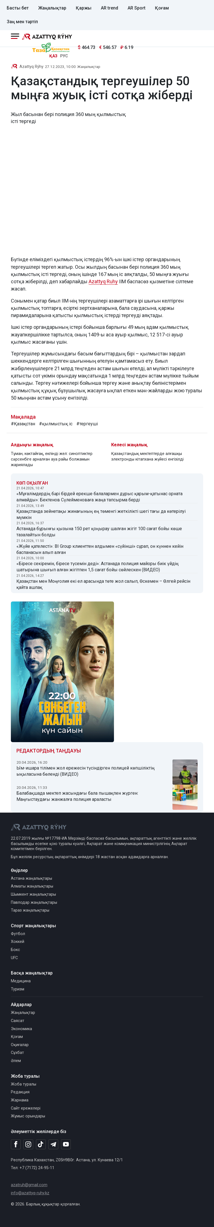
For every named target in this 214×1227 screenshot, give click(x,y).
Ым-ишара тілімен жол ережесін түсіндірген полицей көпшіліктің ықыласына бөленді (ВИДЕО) (85, 771)
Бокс (15, 949)
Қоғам (162, 8)
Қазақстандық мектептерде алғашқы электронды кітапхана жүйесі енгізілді (147, 456)
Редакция (20, 1092)
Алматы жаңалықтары (32, 886)
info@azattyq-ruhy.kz (30, 1193)
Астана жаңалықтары (31, 878)
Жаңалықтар (52, 8)
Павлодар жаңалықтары (34, 902)
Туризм (17, 989)
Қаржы (83, 8)
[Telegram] (53, 1144)
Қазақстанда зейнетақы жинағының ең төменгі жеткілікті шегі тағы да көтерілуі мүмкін (101, 514)
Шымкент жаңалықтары (33, 894)
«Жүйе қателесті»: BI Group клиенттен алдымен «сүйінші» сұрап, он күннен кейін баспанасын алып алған (99, 549)
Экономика (21, 1029)
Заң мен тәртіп (22, 21)
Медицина (21, 981)
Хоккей (17, 941)
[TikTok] (41, 1144)
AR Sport (136, 8)
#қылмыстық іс (55, 423)
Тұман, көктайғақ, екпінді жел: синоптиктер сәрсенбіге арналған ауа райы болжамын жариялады (52, 459)
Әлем (16, 1060)
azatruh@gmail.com (29, 1185)
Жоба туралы (23, 1084)
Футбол (18, 933)
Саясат (17, 1020)
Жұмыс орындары (28, 1116)
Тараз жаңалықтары (30, 910)
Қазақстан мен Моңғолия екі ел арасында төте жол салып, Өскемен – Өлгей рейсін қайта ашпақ (103, 584)
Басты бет (18, 8)
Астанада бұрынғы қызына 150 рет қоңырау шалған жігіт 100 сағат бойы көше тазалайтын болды (99, 531)
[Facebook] (15, 1144)
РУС (64, 56)
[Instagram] (28, 1144)
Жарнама (19, 1100)
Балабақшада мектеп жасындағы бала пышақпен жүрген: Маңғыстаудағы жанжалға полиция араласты (77, 796)
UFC (14, 957)
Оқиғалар (20, 1044)
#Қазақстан (23, 423)
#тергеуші (87, 423)
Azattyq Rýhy (31, 66)
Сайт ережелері (25, 1108)
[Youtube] (66, 1144)
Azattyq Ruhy (103, 281)
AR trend (109, 8)
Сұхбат (17, 1052)
